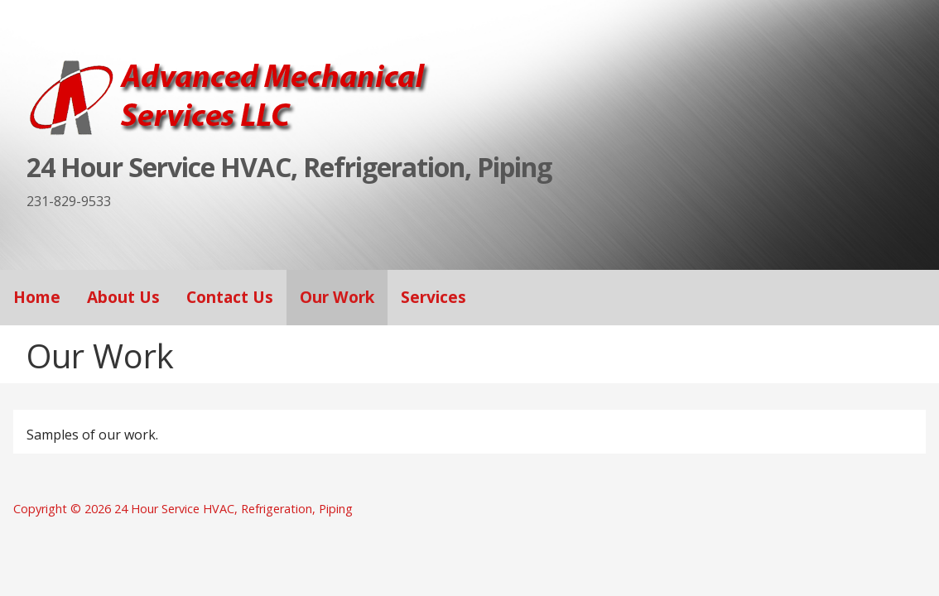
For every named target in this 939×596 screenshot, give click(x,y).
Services (433, 297)
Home (36, 297)
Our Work (337, 297)
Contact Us (229, 297)
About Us (123, 297)
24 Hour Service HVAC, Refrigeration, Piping (289, 167)
